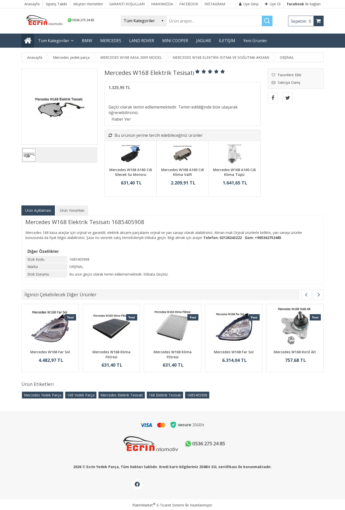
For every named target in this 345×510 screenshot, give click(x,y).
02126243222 (231, 237)
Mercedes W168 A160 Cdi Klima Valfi (182, 172)
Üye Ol (273, 4)
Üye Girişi (249, 4)
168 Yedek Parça (80, 395)
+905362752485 (268, 237)
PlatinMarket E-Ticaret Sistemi (158, 505)
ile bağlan (304, 4)
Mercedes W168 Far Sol (50, 352)
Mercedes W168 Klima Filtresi (111, 354)
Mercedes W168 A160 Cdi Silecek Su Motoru (130, 172)
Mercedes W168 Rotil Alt (295, 352)
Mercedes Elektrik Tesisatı (121, 395)
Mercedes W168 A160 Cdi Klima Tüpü (234, 172)
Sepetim (302, 21)
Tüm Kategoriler (53, 40)
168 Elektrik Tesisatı (165, 395)
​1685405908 (197, 395)
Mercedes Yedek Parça (42, 395)
